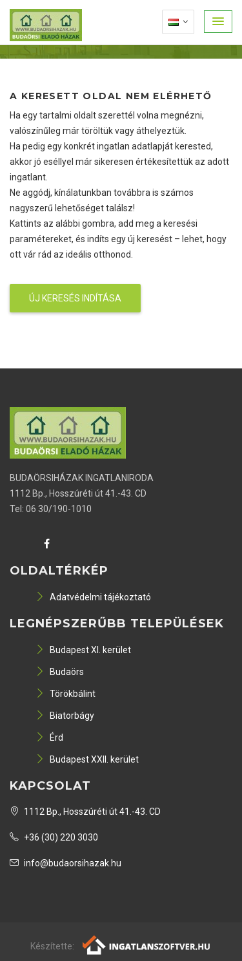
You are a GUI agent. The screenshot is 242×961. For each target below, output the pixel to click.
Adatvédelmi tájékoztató (93, 597)
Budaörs (59, 672)
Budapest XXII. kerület (87, 759)
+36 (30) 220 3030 (54, 837)
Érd (49, 737)
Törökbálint (65, 694)
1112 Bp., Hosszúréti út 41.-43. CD (85, 811)
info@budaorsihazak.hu (65, 863)
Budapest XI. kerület (83, 650)
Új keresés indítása (75, 298)
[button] (218, 21)
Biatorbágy (64, 715)
